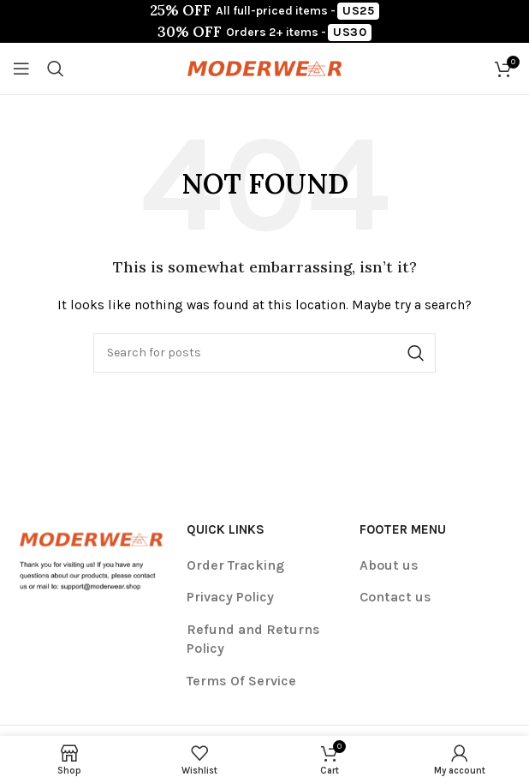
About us (389, 565)
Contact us (395, 597)
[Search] (56, 68)
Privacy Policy (230, 597)
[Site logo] (264, 67)
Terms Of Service (241, 680)
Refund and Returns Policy (253, 638)
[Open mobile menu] (21, 68)
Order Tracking (235, 565)
